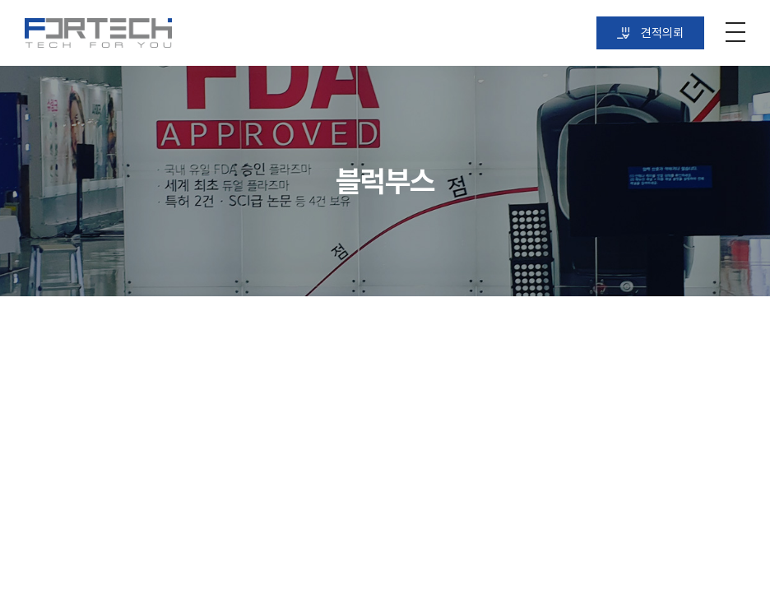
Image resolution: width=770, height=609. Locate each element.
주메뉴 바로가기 (0, 0)
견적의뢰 (650, 33)
